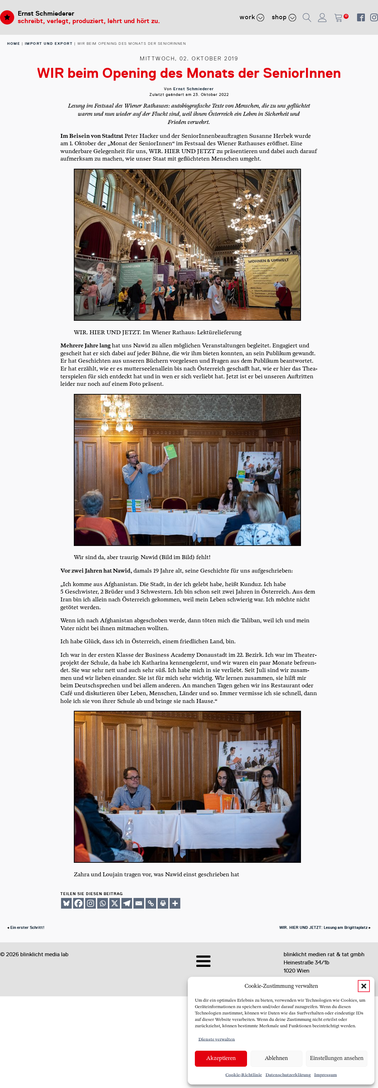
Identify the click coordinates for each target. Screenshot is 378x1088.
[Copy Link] (151, 903)
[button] (363, 986)
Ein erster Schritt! (27, 927)
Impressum (325, 1075)
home (13, 43)
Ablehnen (276, 1058)
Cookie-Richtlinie (243, 1075)
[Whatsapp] (102, 903)
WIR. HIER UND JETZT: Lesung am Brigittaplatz (323, 927)
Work (252, 17)
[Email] (138, 903)
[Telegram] (126, 903)
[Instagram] (90, 903)
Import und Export (49, 43)
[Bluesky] (66, 903)
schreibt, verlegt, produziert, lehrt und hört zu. (89, 21)
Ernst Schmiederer (46, 13)
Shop (284, 17)
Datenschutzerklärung (288, 1075)
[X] (114, 903)
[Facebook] (78, 903)
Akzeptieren (221, 1058)
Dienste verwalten (216, 1039)
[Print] (163, 903)
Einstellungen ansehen (336, 1058)
